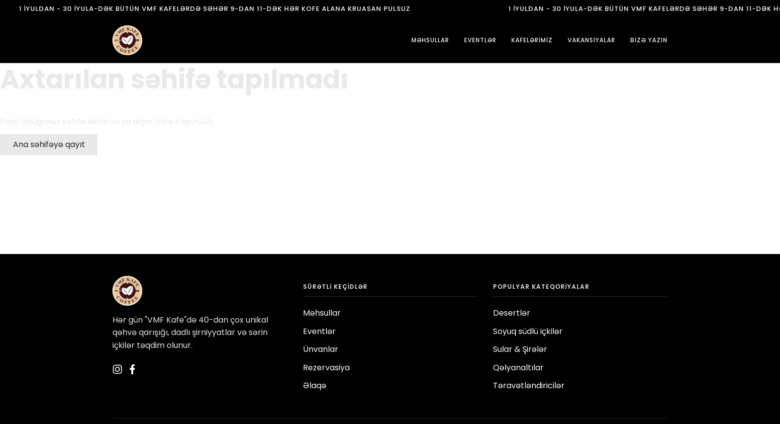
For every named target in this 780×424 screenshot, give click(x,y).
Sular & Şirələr (520, 349)
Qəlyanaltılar (518, 367)
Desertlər (511, 313)
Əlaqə (314, 385)
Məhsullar (322, 313)
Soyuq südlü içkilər (528, 331)
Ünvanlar (320, 349)
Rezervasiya (326, 367)
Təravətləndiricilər (529, 385)
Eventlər (319, 331)
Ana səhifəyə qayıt (49, 144)
